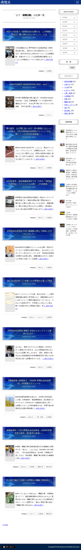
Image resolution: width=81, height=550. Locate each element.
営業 (65, 102)
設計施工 (67, 113)
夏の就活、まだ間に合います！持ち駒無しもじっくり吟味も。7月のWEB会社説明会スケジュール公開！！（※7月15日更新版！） (29, 131)
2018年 (64, 55)
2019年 (64, 50)
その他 (66, 90)
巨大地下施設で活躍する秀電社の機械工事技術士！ (29, 480)
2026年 (64, 18)
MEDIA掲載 (68, 84)
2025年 (64, 22)
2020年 (64, 46)
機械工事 (40, 467)
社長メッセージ (69, 107)
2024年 (64, 27)
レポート (49, 115)
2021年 (64, 41)
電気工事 (49, 467)
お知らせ (40, 168)
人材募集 (49, 71)
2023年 (64, 32)
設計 (65, 110)
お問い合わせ (8, 547)
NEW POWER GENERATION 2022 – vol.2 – (29, 84)
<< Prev (5, 525)
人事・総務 (39, 417)
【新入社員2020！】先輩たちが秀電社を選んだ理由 (29, 281)
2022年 (64, 36)
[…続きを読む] (36, 106)
